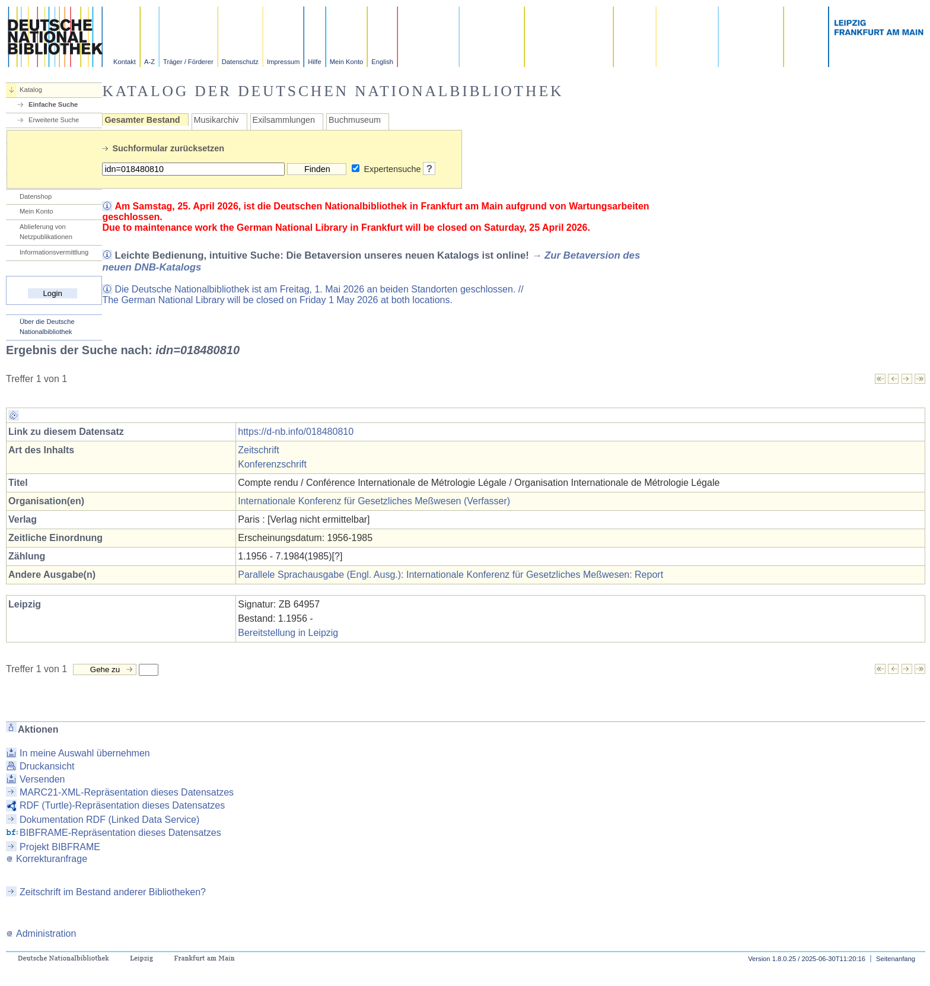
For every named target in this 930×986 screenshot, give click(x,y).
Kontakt (124, 61)
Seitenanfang (895, 958)
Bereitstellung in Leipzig (288, 633)
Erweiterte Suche (53, 119)
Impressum (283, 61)
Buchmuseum (355, 120)
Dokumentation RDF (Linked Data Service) (109, 820)
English (382, 61)
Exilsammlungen (284, 120)
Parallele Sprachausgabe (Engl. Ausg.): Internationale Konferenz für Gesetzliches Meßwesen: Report (450, 575)
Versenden (42, 779)
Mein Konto (347, 61)
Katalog (31, 89)
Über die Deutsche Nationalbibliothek (47, 326)
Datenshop (36, 196)
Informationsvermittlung (54, 252)
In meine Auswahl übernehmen (85, 753)
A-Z (149, 61)
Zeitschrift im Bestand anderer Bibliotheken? (113, 892)
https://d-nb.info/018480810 (295, 432)
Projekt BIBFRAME (60, 847)
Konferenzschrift (272, 464)
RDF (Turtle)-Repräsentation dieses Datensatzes (122, 805)
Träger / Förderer (188, 61)
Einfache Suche (53, 104)
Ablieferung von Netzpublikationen (46, 231)
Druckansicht (47, 766)
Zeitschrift (258, 450)
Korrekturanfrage (46, 859)
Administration (41, 933)
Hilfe (314, 61)
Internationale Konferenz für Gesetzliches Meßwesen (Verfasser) (374, 501)
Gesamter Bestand (142, 120)
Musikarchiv (216, 120)
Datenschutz (240, 61)
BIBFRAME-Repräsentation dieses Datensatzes (120, 833)
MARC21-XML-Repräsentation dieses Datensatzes (127, 792)
